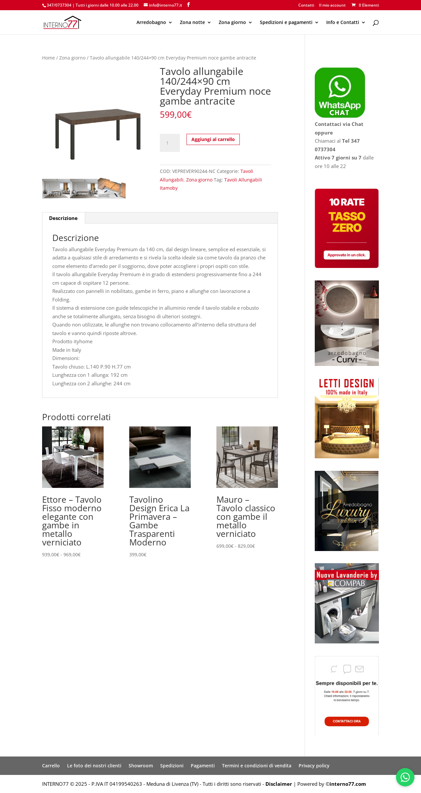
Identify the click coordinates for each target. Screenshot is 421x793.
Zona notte (192, 22)
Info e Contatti (342, 22)
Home (48, 58)
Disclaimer (278, 784)
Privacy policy (314, 765)
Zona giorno (232, 22)
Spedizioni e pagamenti (286, 22)
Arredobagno (151, 22)
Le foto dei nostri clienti (94, 765)
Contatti (306, 5)
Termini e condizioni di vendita (256, 765)
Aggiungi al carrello (213, 139)
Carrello (51, 765)
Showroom (141, 765)
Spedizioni (172, 765)
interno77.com (348, 784)
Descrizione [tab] (63, 218)
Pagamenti (203, 765)
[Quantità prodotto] (170, 143)
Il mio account (332, 5)
